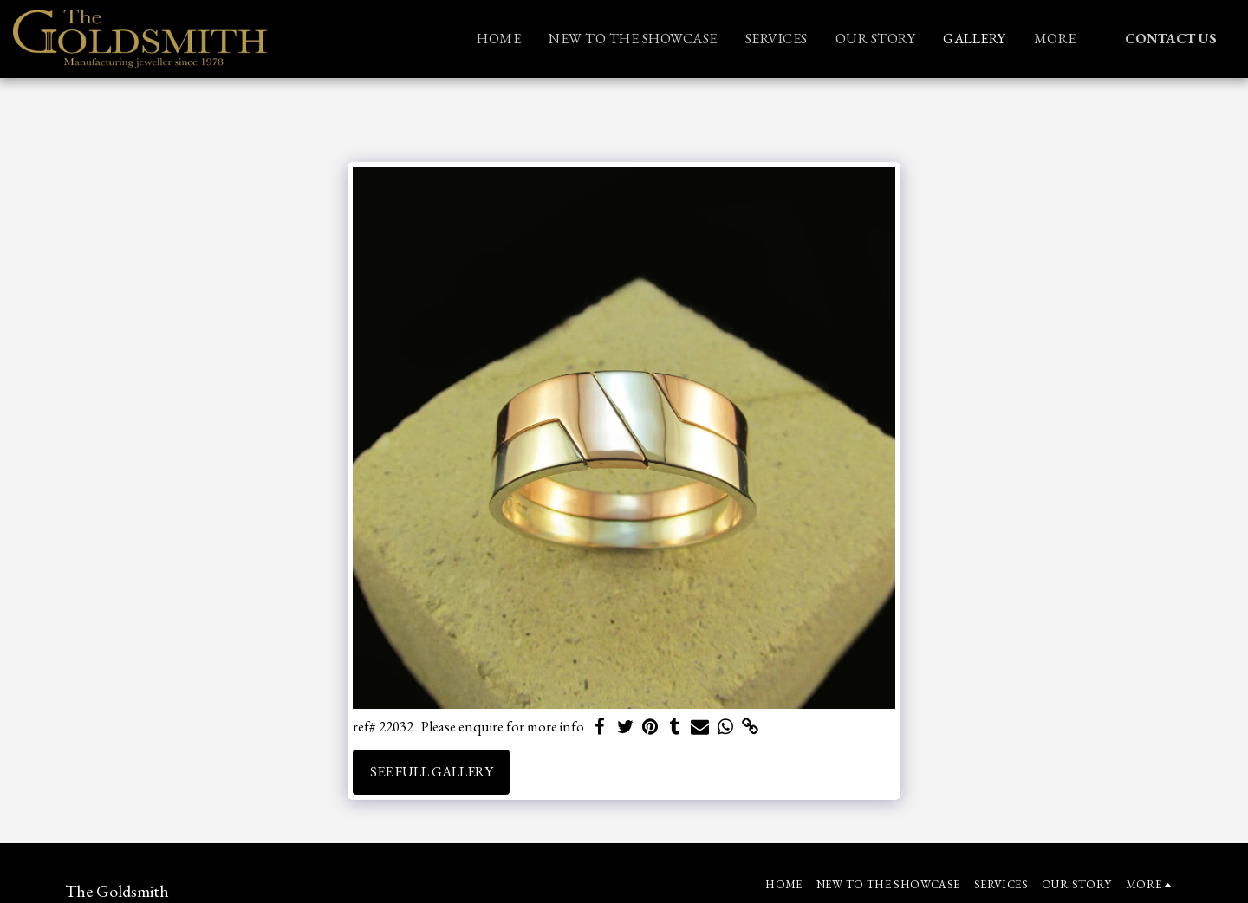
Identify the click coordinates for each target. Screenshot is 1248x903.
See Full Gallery (431, 771)
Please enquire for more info (502, 727)
